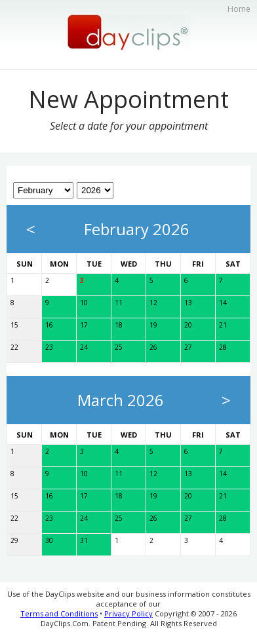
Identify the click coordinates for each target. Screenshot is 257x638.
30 (49, 540)
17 (84, 324)
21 (223, 324)
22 (14, 347)
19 (153, 324)
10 (84, 302)
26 (153, 347)
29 (14, 540)
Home (238, 8)
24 (84, 347)
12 (153, 302)
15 (14, 324)
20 (188, 324)
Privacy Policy (128, 613)
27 (188, 347)
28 (223, 347)
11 (119, 302)
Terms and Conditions (59, 613)
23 (49, 347)
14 (223, 302)
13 (188, 302)
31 (84, 540)
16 (49, 324)
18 (119, 324)
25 (119, 347)
